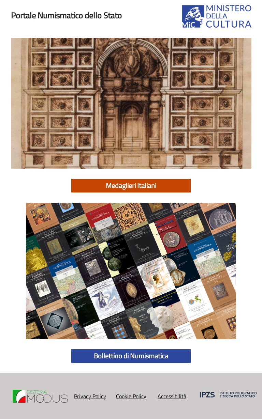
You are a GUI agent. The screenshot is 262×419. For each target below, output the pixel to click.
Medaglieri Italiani (131, 185)
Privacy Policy (90, 396)
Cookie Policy (131, 396)
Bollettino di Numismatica (131, 356)
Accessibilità (172, 396)
